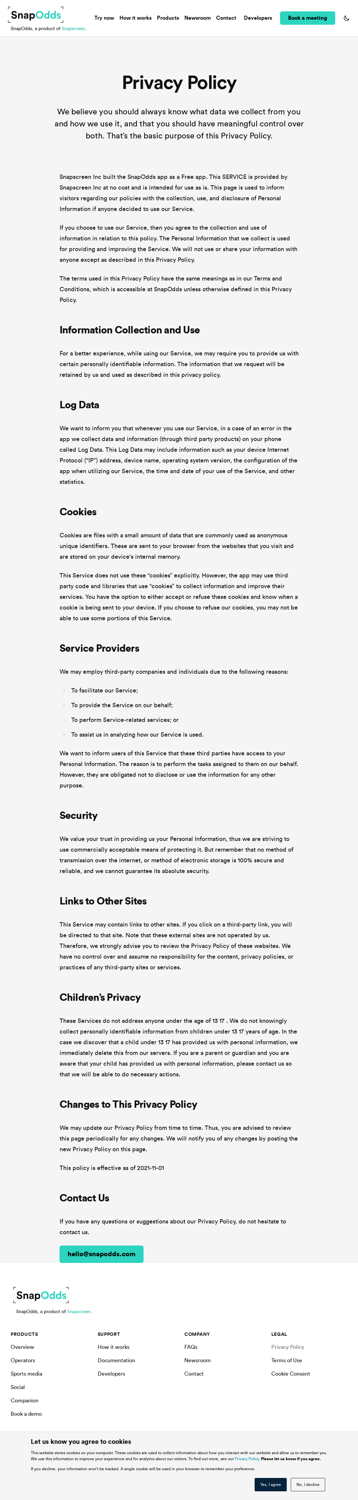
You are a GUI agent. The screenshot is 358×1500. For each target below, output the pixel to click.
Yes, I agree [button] (270, 1485)
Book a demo (26, 1414)
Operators (23, 1360)
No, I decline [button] (308, 1485)
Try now (105, 18)
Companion (24, 1400)
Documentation (116, 1360)
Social (18, 1387)
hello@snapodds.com (102, 1254)
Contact (227, 18)
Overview (22, 1347)
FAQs (190, 1347)
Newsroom (199, 18)
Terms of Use (286, 1360)
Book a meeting (307, 18)
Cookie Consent (290, 1374)
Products (169, 18)
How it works (137, 18)
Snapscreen (74, 28)
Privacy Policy (247, 1459)
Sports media (26, 1374)
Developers (258, 18)
